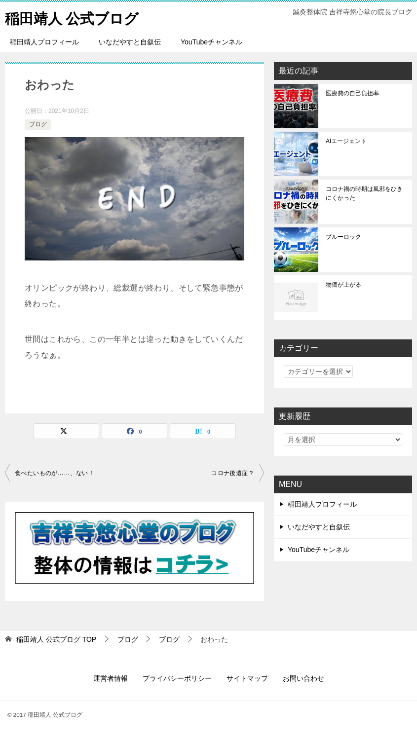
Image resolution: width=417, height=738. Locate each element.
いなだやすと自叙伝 (130, 42)
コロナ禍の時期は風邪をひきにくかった (364, 193)
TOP (56, 639)
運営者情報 (110, 678)
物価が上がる (343, 284)
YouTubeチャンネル (211, 42)
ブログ (38, 124)
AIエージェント (346, 141)
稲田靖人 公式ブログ (74, 17)
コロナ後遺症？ (232, 473)
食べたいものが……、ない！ (54, 473)
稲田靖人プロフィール (44, 42)
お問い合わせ (303, 678)
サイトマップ (247, 678)
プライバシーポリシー (177, 678)
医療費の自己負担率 (352, 93)
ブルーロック (343, 236)
